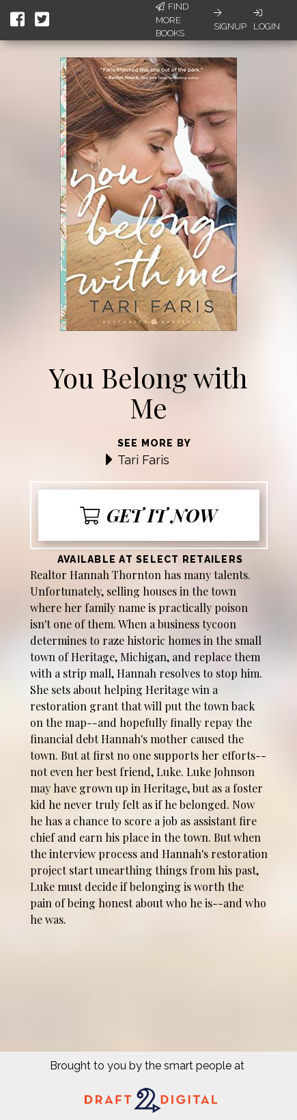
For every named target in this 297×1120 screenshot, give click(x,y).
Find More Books (172, 19)
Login (266, 19)
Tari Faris (143, 460)
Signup (230, 19)
